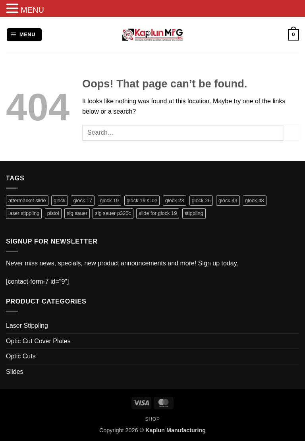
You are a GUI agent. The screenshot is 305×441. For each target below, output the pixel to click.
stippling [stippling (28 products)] (194, 213)
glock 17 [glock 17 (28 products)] (82, 200)
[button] (24, 34)
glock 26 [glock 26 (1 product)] (201, 200)
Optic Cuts (21, 356)
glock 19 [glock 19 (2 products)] (109, 200)
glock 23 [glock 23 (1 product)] (174, 200)
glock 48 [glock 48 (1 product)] (254, 200)
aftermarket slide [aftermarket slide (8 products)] (27, 200)
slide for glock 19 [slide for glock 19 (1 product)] (158, 213)
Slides (14, 371)
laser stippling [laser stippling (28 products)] (23, 213)
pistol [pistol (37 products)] (53, 213)
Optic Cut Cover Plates (38, 341)
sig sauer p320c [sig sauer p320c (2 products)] (113, 213)
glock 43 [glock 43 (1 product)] (227, 200)
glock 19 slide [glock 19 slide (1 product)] (142, 200)
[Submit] (291, 132)
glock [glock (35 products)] (60, 200)
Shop (152, 419)
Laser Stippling (27, 325)
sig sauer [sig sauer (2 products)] (77, 213)
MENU (32, 10)
